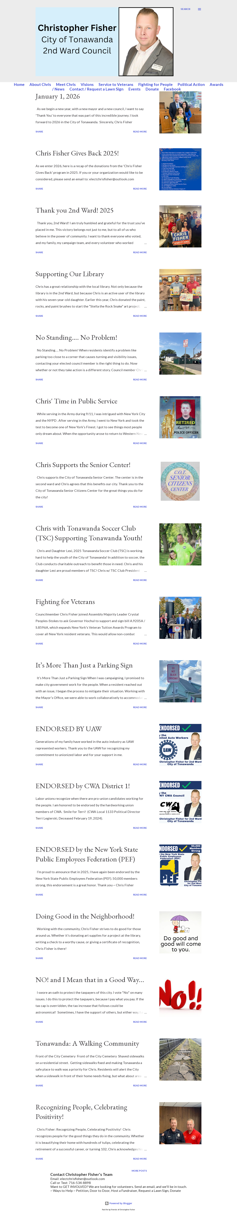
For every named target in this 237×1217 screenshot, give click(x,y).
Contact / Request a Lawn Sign (96, 89)
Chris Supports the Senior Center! (83, 464)
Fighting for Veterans (65, 601)
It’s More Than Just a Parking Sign (84, 665)
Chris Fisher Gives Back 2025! (77, 153)
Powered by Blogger (118, 1203)
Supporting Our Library (70, 273)
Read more (140, 131)
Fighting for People (155, 84)
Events (134, 89)
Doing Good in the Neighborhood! (85, 916)
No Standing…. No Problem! (76, 337)
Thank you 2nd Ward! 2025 (75, 210)
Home (19, 84)
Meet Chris (66, 84)
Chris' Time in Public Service (76, 401)
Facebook (172, 89)
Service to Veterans (116, 84)
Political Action (191, 84)
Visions (87, 84)
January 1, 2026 (58, 96)
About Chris (40, 84)
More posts (139, 1170)
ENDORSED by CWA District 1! (83, 785)
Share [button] (39, 131)
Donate (152, 89)
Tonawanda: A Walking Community (87, 1043)
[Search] (185, 9)
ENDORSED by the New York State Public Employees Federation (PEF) (87, 854)
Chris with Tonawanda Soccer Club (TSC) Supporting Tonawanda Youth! (89, 532)
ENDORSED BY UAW (69, 728)
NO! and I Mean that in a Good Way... (90, 979)
